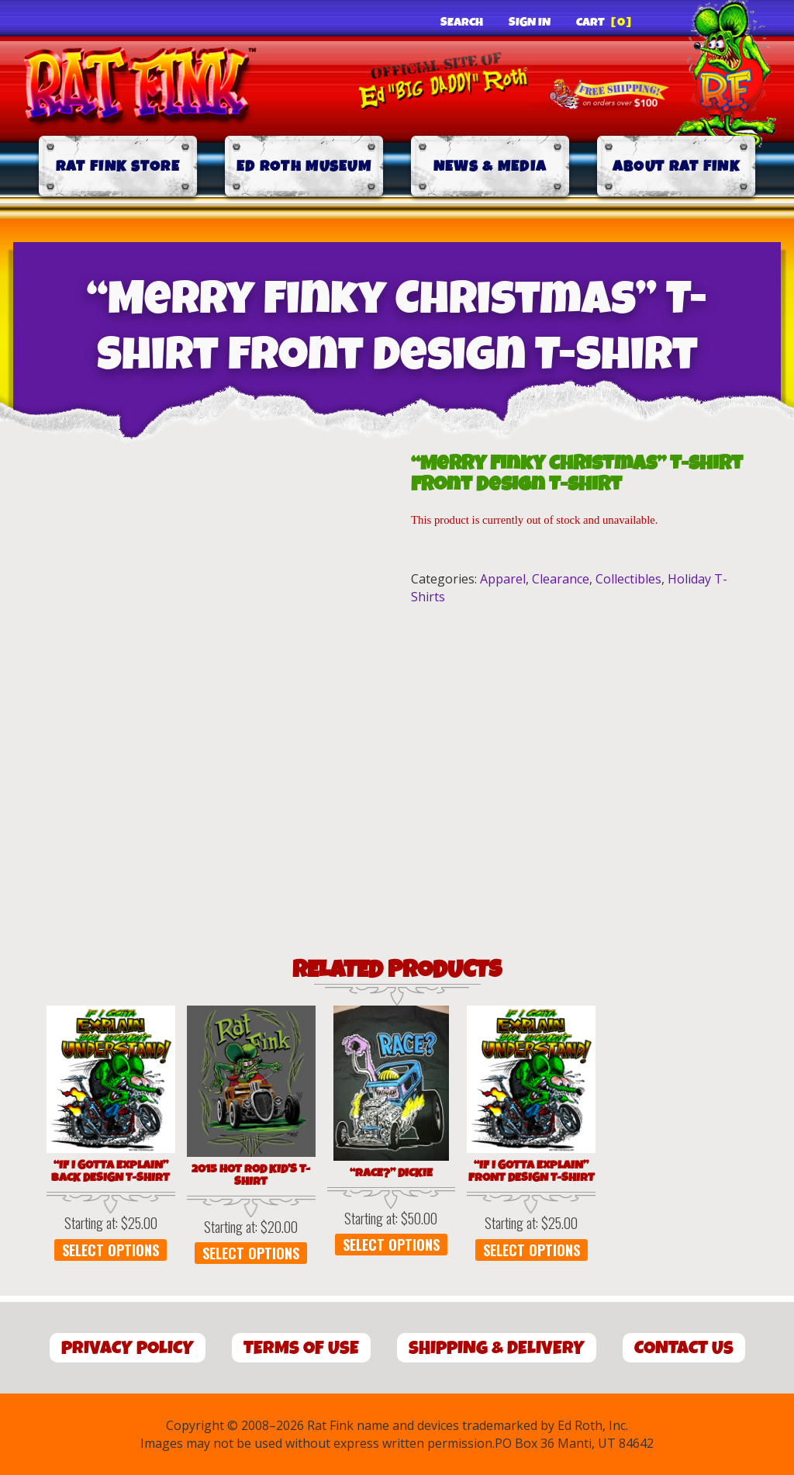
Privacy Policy (127, 1348)
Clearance (560, 578)
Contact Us (684, 1348)
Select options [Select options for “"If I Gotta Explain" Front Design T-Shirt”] (531, 1250)
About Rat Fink (676, 166)
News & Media (490, 166)
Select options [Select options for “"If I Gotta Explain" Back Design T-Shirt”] (110, 1250)
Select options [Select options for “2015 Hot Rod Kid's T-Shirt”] (250, 1253)
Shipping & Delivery (497, 1348)
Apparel (503, 578)
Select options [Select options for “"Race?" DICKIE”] (391, 1244)
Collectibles (628, 578)
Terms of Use (301, 1348)
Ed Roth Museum (303, 166)
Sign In (530, 22)
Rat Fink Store (118, 166)
